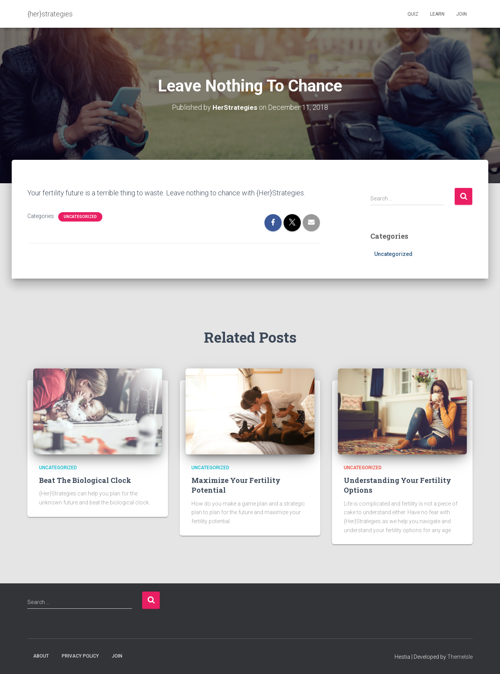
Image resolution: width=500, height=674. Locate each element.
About (41, 656)
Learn (437, 14)
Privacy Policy (80, 656)
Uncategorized (80, 217)
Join (461, 14)
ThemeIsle (460, 657)
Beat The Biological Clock (85, 480)
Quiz (412, 14)
